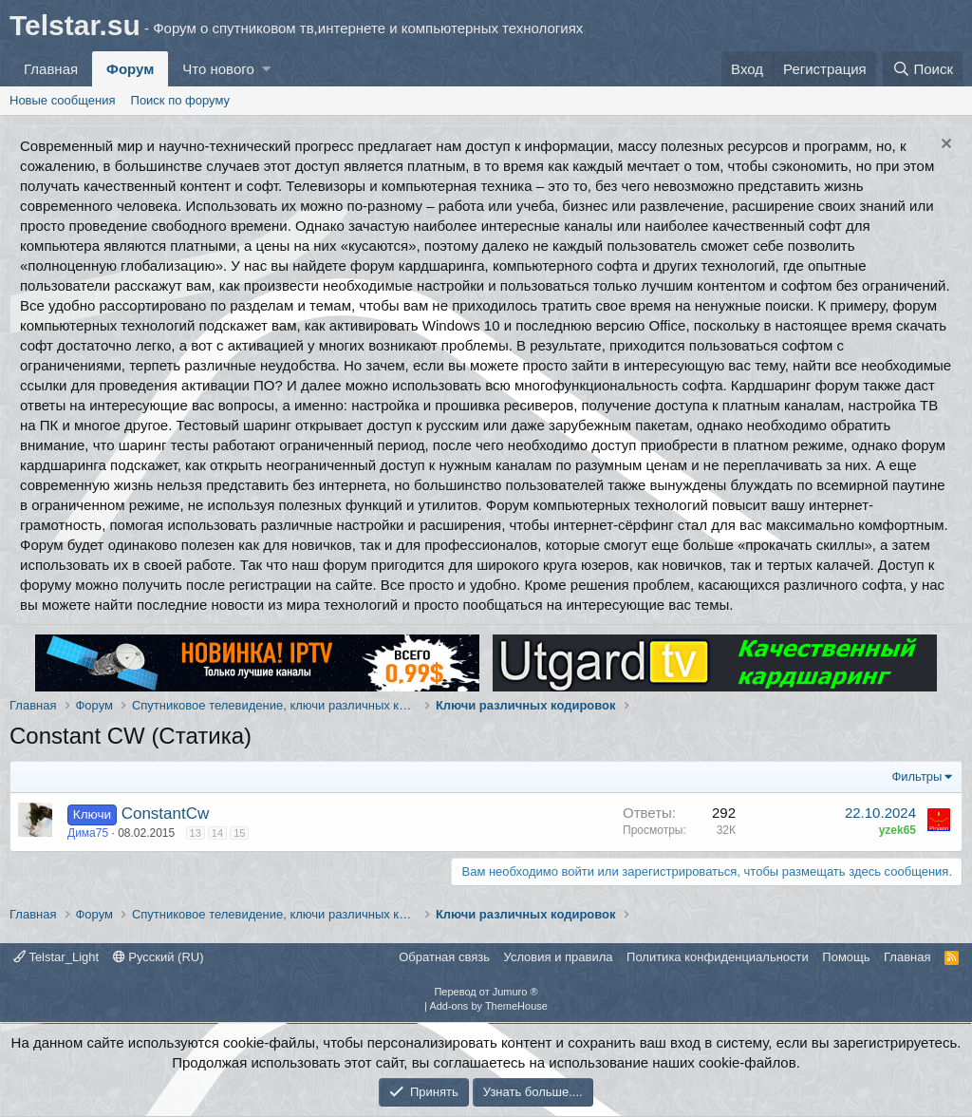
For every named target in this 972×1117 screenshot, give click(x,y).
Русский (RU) (158, 957)
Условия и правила (558, 957)
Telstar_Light (56, 957)
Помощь (845, 957)
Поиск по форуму (180, 100)
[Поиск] (923, 68)
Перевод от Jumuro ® (485, 991)
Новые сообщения (62, 100)
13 (195, 833)
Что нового (217, 69)
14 (217, 833)
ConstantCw (166, 814)
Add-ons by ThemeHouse (488, 1006)
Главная (51, 69)
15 (239, 833)
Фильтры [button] (916, 776)
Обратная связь (444, 957)
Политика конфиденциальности (717, 957)
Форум (130, 69)
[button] (266, 68)
